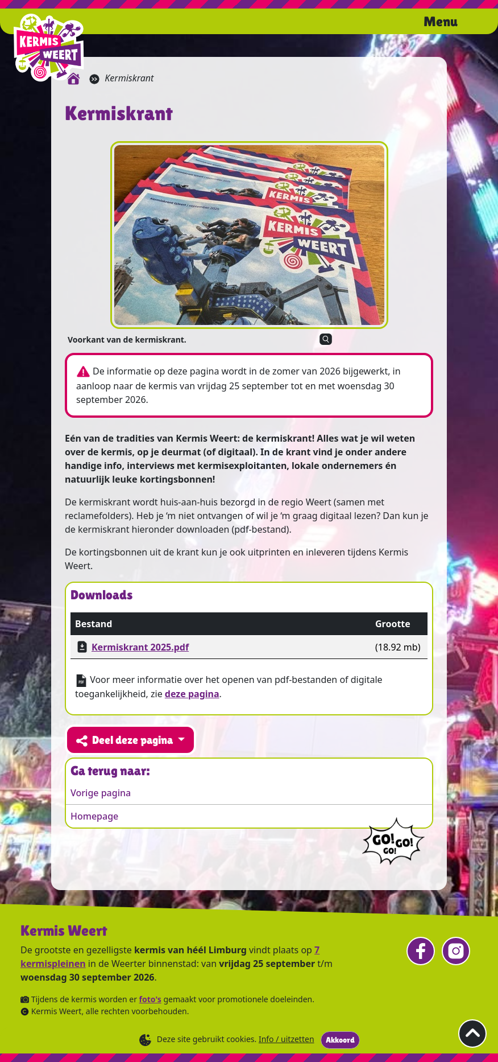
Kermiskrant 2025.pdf (140, 647)
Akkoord (340, 1039)
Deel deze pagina (125, 740)
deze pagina (192, 694)
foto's (150, 999)
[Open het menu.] (453, 22)
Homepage (94, 816)
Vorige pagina (100, 793)
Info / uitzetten (286, 1039)
